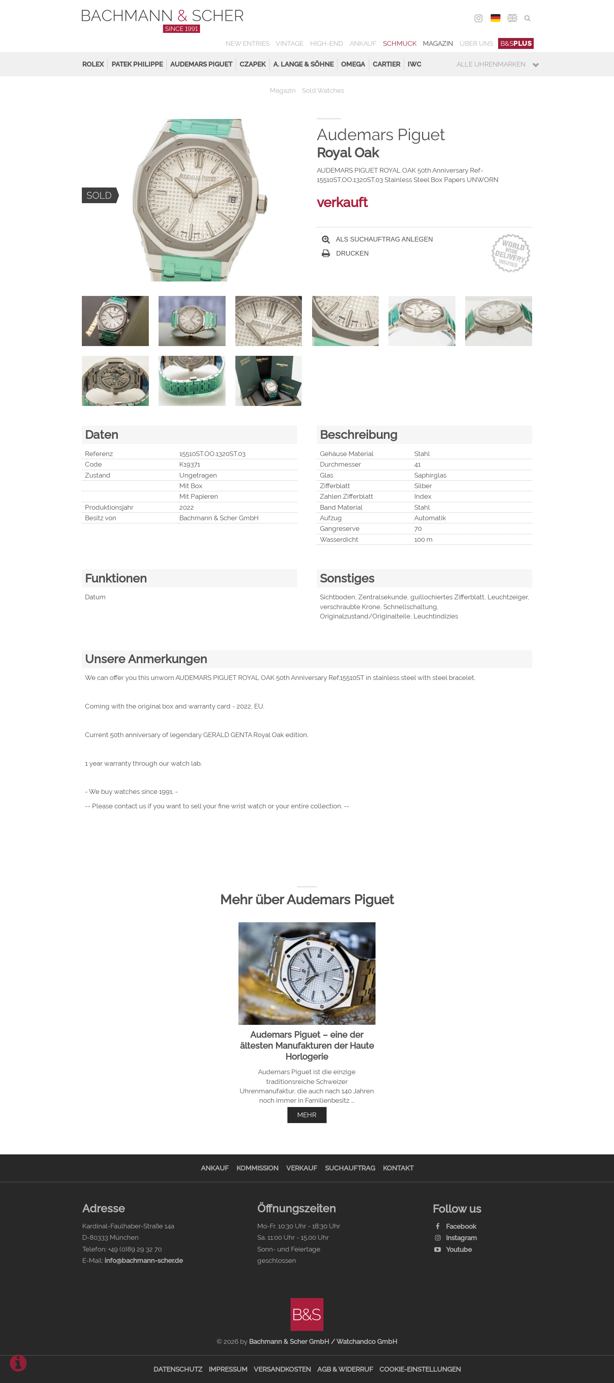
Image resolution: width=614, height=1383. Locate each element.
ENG (512, 18)
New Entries (247, 43)
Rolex (93, 64)
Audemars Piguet (201, 64)
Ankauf (363, 43)
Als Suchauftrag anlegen (377, 239)
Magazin (438, 43)
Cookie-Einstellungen (420, 1369)
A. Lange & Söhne (303, 64)
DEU (495, 18)
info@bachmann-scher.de (144, 1260)
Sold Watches (323, 90)
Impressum (228, 1369)
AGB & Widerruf (345, 1369)
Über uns (476, 43)
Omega (353, 64)
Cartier (386, 64)
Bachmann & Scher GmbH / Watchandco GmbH (323, 1341)
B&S (516, 43)
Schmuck (400, 43)
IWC (414, 64)
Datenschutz (178, 1369)
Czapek (252, 64)
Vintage (289, 43)
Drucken (345, 253)
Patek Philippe (137, 64)
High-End (326, 43)
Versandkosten (282, 1369)
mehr (306, 1115)
